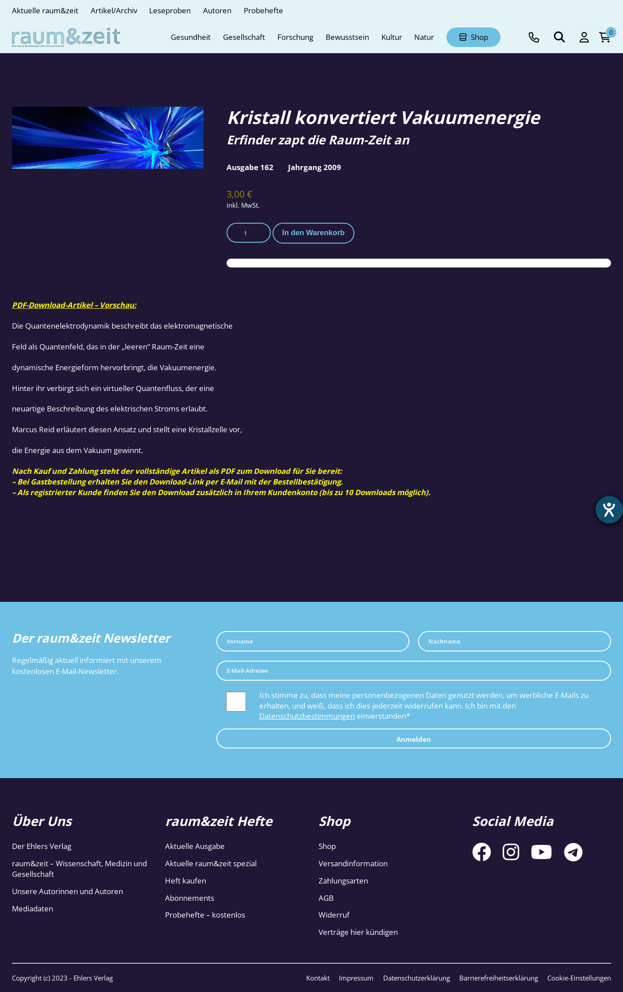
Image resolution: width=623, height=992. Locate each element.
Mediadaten (32, 908)
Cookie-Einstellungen (579, 977)
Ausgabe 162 (250, 167)
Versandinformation (353, 863)
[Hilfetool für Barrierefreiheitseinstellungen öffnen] (608, 510)
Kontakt (318, 977)
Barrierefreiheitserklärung (498, 977)
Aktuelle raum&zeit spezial (211, 863)
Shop (327, 846)
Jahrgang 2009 (314, 167)
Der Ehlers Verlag (41, 846)
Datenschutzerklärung (416, 977)
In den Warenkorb (313, 233)
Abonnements (189, 898)
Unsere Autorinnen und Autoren (67, 891)
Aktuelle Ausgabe (195, 846)
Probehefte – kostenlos (205, 915)
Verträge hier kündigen (358, 932)
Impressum (356, 977)
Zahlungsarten (343, 881)
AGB (326, 898)
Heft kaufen (185, 881)
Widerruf (334, 915)
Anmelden (413, 739)
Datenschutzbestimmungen (307, 716)
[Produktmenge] (249, 233)
